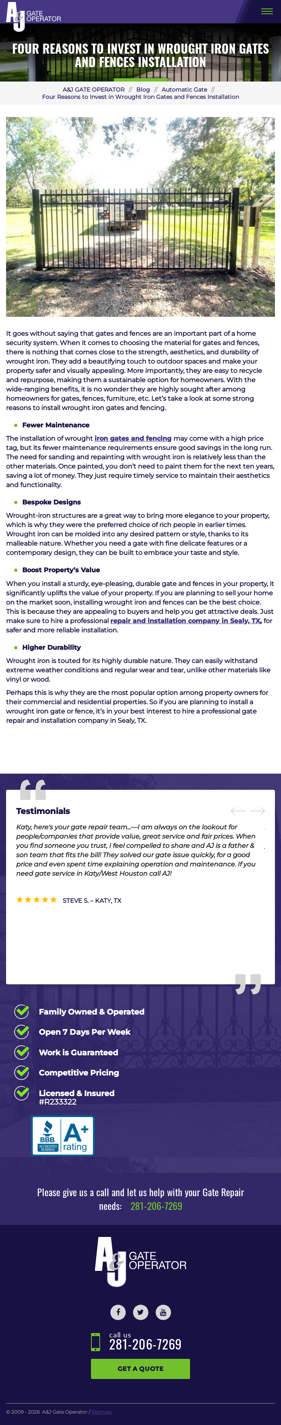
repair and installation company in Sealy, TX (185, 621)
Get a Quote (141, 1369)
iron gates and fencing (133, 438)
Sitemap (101, 1412)
